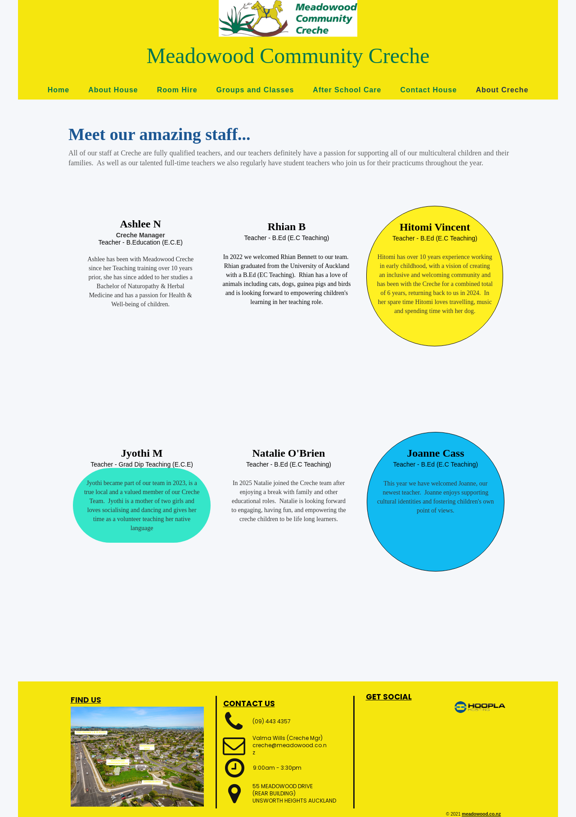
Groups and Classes (255, 89)
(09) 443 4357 (271, 721)
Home (58, 89)
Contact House (428, 89)
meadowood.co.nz (481, 814)
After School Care (347, 89)
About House (113, 89)
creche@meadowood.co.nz (289, 748)
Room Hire (177, 89)
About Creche (502, 89)
